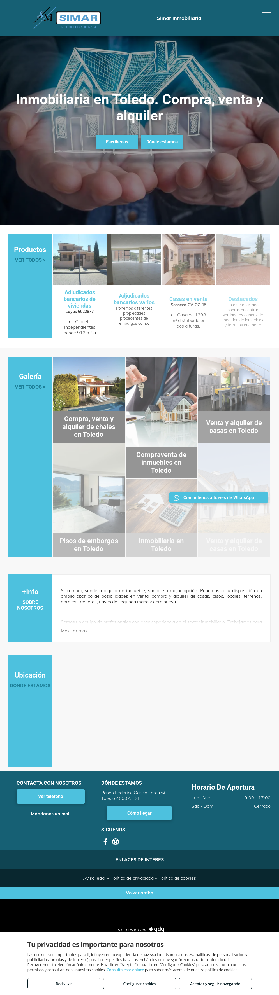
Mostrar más (74, 631)
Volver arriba (139, 892)
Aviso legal (94, 878)
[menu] (266, 15)
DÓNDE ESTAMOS (30, 685)
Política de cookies (177, 878)
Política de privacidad (132, 878)
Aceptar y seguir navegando (215, 983)
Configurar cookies (139, 983)
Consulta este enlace (125, 969)
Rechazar (64, 983)
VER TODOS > (30, 260)
